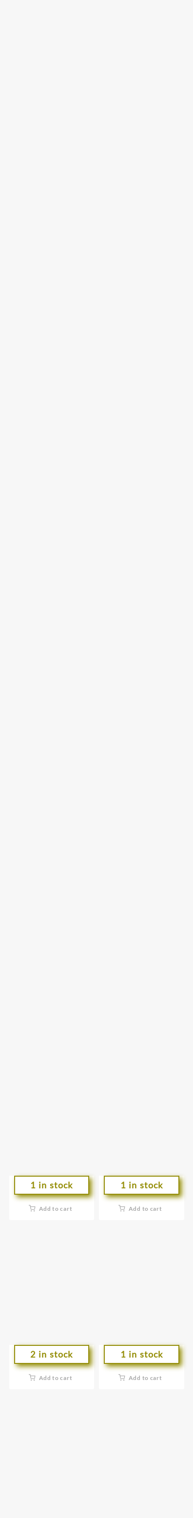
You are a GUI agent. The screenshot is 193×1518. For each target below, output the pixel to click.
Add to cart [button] (56, 1208)
